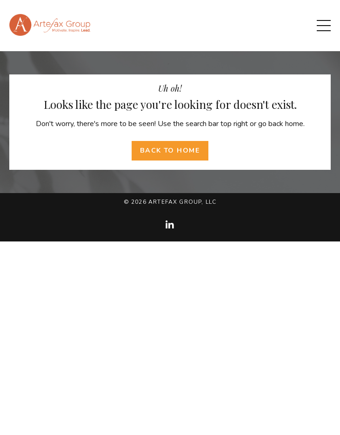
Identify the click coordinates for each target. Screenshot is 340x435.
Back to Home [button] (170, 150)
